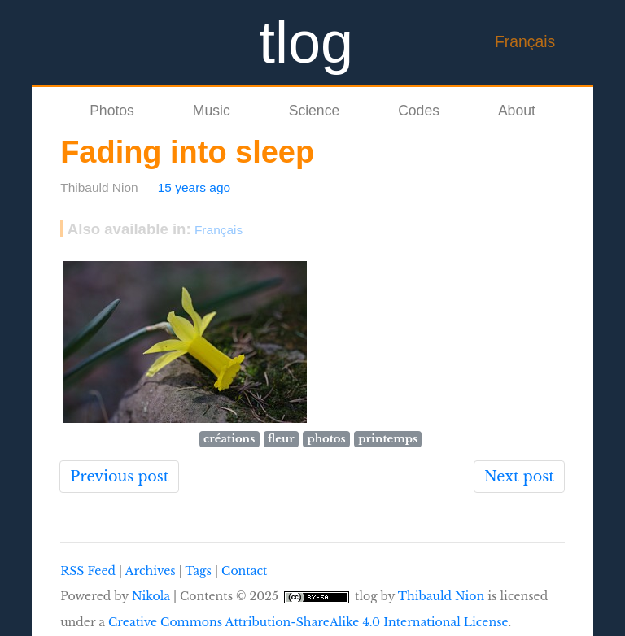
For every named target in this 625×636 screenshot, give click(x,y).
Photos (112, 110)
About (516, 110)
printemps (387, 439)
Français (525, 41)
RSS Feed (88, 571)
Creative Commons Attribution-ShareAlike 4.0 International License (308, 622)
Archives (150, 571)
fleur (281, 439)
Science (314, 110)
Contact (244, 571)
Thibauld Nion (441, 596)
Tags (198, 571)
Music (211, 110)
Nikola (151, 596)
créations (229, 439)
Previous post (119, 477)
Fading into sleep (187, 152)
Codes (418, 110)
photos (327, 439)
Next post (519, 477)
